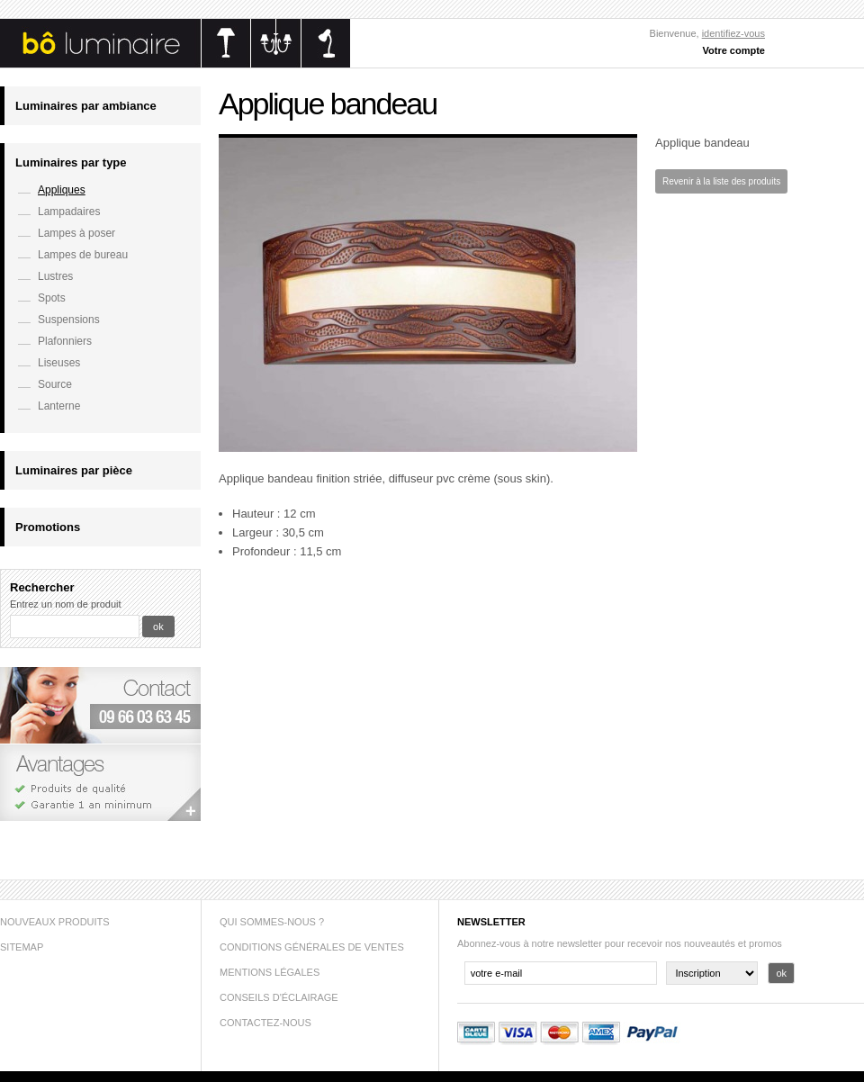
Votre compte (734, 50)
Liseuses (59, 362)
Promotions (47, 527)
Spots (52, 298)
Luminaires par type (71, 162)
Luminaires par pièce (73, 470)
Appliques (62, 190)
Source (55, 384)
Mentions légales (270, 972)
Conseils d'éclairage (279, 997)
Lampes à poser (76, 233)
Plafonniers (65, 341)
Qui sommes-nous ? (272, 921)
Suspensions (69, 319)
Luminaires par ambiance (86, 106)
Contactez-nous (265, 1022)
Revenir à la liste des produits (721, 181)
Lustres (55, 276)
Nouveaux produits (55, 921)
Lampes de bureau (83, 254)
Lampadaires (69, 211)
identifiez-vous (733, 33)
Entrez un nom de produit (66, 604)
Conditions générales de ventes (312, 947)
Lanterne (59, 406)
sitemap (21, 947)
